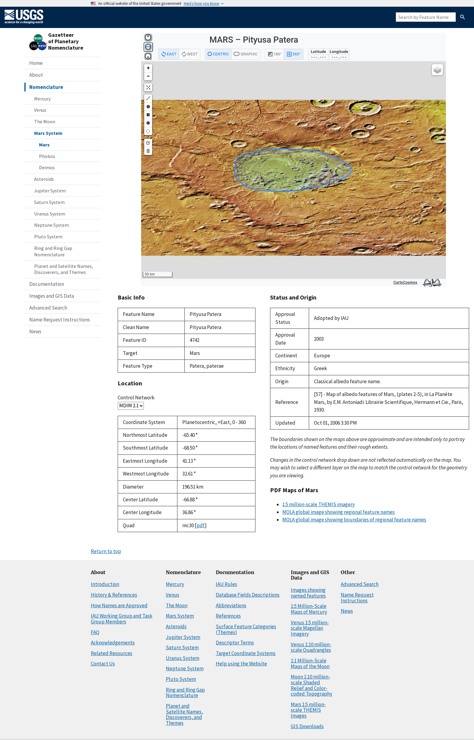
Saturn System (49, 202)
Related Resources (111, 653)
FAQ (95, 632)
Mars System (48, 133)
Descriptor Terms (235, 642)
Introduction (105, 584)
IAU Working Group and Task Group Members (121, 618)
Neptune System (51, 225)
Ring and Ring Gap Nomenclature (53, 251)
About (36, 75)
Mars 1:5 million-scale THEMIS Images (308, 710)
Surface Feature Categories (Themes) (246, 629)
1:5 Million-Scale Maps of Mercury (309, 609)
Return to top (106, 551)
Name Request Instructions (59, 319)
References (228, 615)
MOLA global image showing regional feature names (338, 512)
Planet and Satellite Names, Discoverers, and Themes (63, 269)
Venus (40, 110)
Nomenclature (46, 87)
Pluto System (48, 236)
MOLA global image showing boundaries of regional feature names (354, 519)
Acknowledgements (113, 642)
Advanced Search (48, 307)
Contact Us (103, 663)
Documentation (46, 284)
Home (36, 63)
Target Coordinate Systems (246, 653)
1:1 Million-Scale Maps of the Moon (310, 663)
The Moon (44, 121)
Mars (44, 145)
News (35, 331)
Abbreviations (231, 605)
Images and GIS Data (51, 296)
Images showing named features (308, 593)
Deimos (47, 167)
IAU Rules (226, 584)
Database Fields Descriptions (248, 594)
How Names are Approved (119, 605)
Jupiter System (50, 191)
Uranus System (49, 214)
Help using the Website (241, 663)
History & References (114, 594)
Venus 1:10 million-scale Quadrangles (311, 647)
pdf (201, 525)
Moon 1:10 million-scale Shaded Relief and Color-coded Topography (311, 685)
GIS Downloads (307, 726)
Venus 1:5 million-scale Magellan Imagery (310, 628)
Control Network (136, 397)
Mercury (42, 99)
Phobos (47, 156)
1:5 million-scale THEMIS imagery (318, 504)
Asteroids (44, 179)
